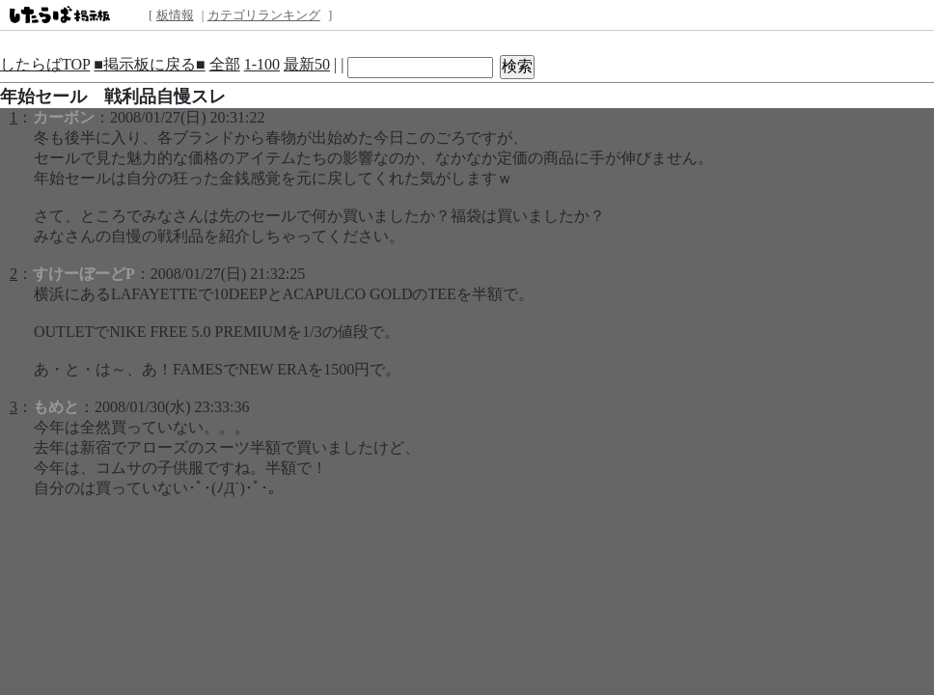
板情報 (175, 15)
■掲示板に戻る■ (149, 64)
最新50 (307, 64)
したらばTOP (45, 64)
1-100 (262, 64)
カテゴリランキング (263, 15)
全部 (224, 64)
